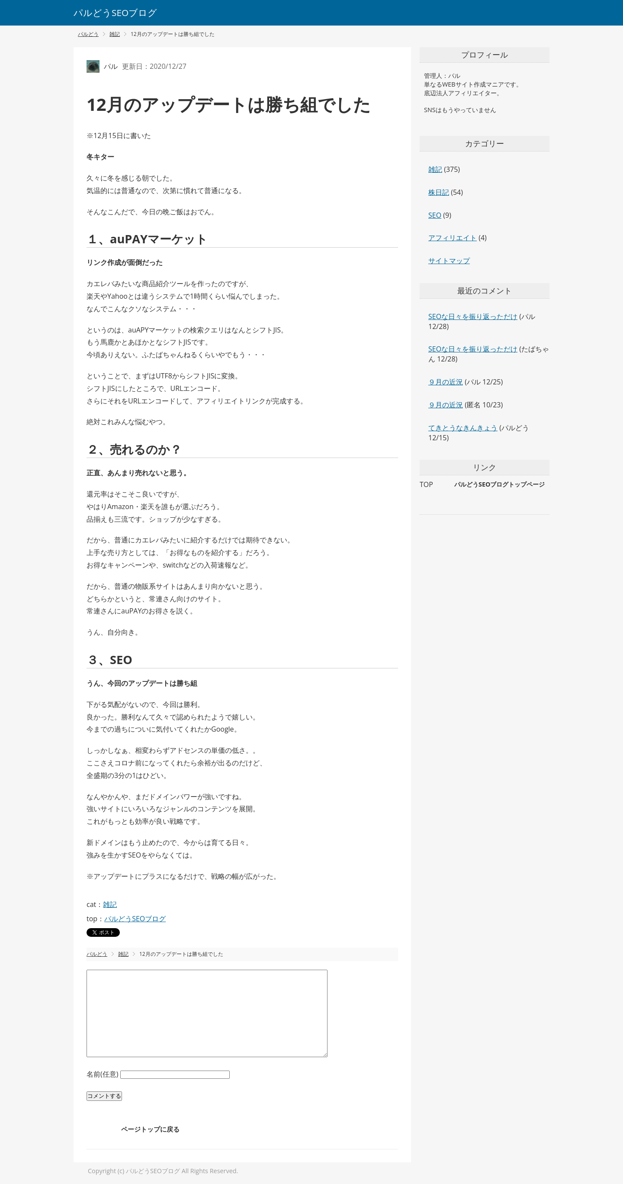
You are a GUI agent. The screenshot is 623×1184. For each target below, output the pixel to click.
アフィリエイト (452, 237)
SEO (434, 215)
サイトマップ (449, 260)
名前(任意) (103, 1074)
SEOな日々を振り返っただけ (472, 316)
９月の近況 (445, 382)
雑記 (110, 904)
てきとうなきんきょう (463, 427)
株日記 (438, 192)
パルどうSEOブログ (115, 12)
